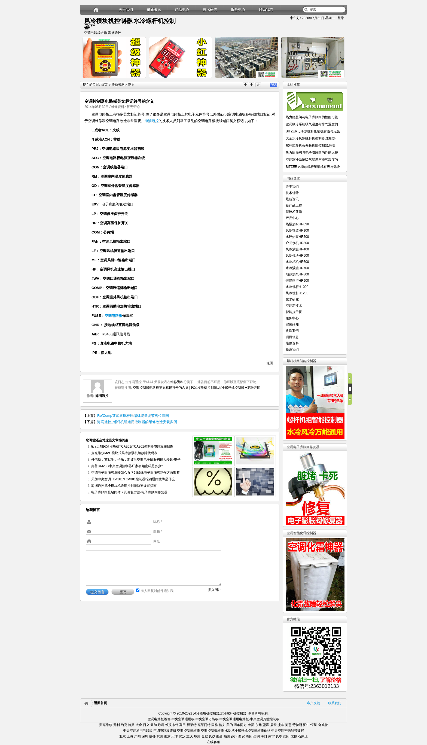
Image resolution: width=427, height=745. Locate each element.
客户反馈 (313, 703)
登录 (341, 18)
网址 (156, 541)
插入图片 (214, 590)
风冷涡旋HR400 (297, 249)
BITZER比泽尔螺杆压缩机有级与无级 (313, 131)
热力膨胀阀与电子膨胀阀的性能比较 (312, 117)
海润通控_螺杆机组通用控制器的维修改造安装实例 (137, 422)
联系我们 (266, 10)
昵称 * (157, 522)
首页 (104, 85)
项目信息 (292, 337)
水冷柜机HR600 (297, 262)
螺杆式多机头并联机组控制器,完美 (310, 145)
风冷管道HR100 (297, 230)
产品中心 (182, 10)
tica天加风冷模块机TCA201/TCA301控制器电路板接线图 (132, 446)
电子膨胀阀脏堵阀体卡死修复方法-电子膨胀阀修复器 (129, 492)
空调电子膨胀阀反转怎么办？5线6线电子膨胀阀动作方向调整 (135, 473)
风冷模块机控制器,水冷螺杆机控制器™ (130, 23)
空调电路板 (113, 316)
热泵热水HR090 (297, 224)
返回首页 (100, 703)
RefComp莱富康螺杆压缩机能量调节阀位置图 (133, 415)
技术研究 (210, 10)
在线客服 (213, 742)
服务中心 (238, 10)
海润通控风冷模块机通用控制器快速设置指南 (124, 486)
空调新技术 (294, 306)
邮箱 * (157, 531)
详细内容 (138, 80)
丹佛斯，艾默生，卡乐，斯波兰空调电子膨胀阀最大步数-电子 (136, 459)
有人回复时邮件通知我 (157, 591)
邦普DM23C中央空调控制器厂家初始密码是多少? (127, 466)
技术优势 (292, 193)
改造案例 (292, 331)
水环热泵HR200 (297, 237)
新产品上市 (294, 205)
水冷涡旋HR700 (297, 268)
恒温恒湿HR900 (297, 280)
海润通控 (152, 121)
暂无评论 (133, 107)
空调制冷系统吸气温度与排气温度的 (312, 124)
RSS (273, 85)
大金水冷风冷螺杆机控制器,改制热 (310, 138)
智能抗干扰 (294, 312)
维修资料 (118, 85)
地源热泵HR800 (297, 274)
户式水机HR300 (297, 243)
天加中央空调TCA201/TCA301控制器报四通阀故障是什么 (133, 479)
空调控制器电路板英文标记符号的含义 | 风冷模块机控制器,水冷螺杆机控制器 (188, 388)
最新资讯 (154, 10)
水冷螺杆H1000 (297, 287)
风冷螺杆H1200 (297, 293)
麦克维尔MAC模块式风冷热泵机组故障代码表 (124, 453)
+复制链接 (252, 388)
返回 (270, 363)
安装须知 (292, 324)
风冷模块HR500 (297, 255)
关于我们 (126, 10)
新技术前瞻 (294, 212)
